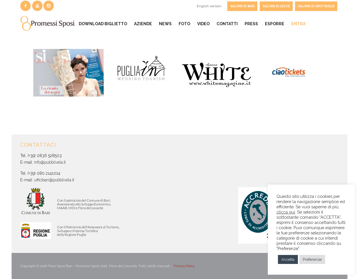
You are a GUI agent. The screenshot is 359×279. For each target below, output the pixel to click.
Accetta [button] (287, 259)
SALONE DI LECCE (276, 6)
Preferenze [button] (312, 259)
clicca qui (285, 211)
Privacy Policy (184, 266)
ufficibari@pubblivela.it (54, 180)
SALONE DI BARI (242, 6)
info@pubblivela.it (50, 162)
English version (209, 6)
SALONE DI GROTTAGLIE (316, 6)
